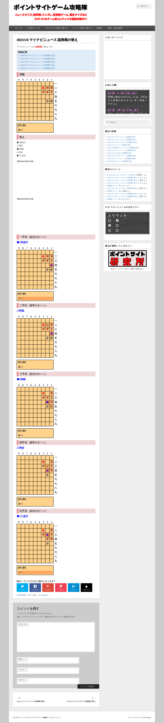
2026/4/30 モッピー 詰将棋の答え (119, 145)
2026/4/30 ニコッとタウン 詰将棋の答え (121, 140)
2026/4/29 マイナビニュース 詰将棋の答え (38, 59)
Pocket (61, 589)
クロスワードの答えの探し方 (56, 28)
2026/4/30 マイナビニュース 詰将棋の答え (38, 55)
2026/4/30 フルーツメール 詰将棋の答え (121, 137)
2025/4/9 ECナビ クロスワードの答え (120, 175)
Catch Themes (146, 718)
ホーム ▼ (19, 28)
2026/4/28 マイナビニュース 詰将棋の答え (38, 62)
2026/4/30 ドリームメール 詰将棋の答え (121, 158)
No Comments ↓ (44, 595)
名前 (20, 659)
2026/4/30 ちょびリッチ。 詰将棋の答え (121, 156)
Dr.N (29, 595)
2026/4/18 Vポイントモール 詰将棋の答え (122, 183)
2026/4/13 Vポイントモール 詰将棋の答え (122, 194)
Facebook (35, 589)
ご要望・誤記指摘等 (114, 28)
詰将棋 (99, 28)
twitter (22, 589)
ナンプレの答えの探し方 (82, 28)
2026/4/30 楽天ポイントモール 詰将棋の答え (123, 148)
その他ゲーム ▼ (33, 28)
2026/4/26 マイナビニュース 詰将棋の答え (38, 68)
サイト (21, 680)
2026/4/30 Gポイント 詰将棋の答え (119, 161)
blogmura (86, 589)
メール (21, 670)
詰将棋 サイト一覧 (114, 186)
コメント (23, 624)
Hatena (73, 589)
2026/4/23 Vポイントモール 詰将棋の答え (122, 178)
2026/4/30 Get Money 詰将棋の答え (119, 153)
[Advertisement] (36, 180)
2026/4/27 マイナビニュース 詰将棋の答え (38, 65)
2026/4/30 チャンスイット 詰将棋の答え (121, 150)
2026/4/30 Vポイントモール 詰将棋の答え (122, 142)
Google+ (48, 589)
